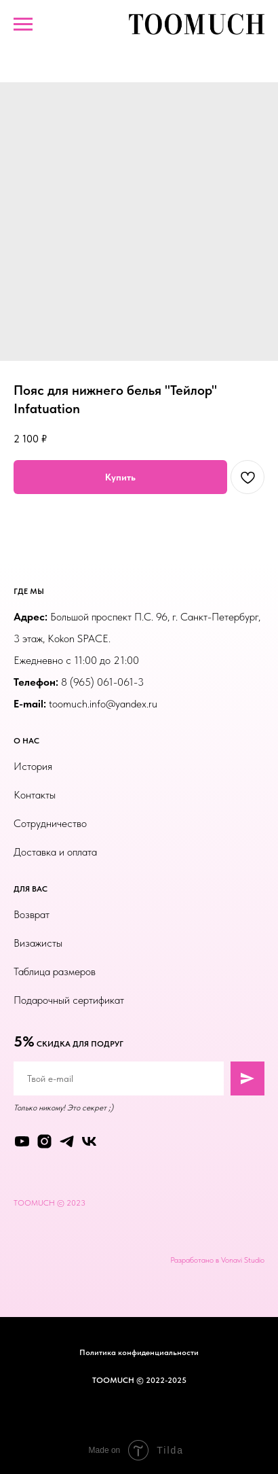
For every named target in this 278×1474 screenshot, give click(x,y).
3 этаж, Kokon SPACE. (62, 638)
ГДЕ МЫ (29, 591)
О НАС (26, 740)
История (33, 766)
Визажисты (38, 942)
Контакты (35, 794)
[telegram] (66, 1141)
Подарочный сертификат (69, 1000)
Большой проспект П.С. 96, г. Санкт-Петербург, (155, 616)
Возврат (31, 914)
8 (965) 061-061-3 (102, 681)
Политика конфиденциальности (139, 1352)
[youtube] (22, 1141)
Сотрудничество (50, 823)
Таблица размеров (55, 971)
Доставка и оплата (55, 851)
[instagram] (44, 1141)
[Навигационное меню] (23, 24)
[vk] (89, 1141)
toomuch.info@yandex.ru (103, 703)
